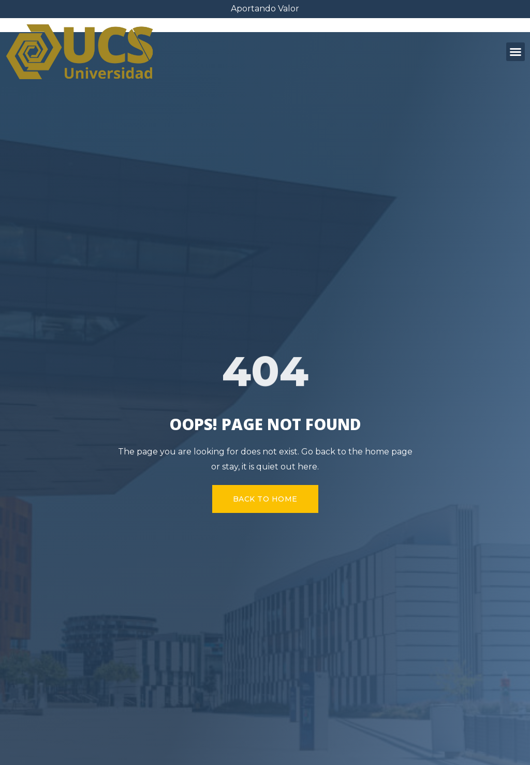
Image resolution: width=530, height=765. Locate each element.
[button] (515, 51)
